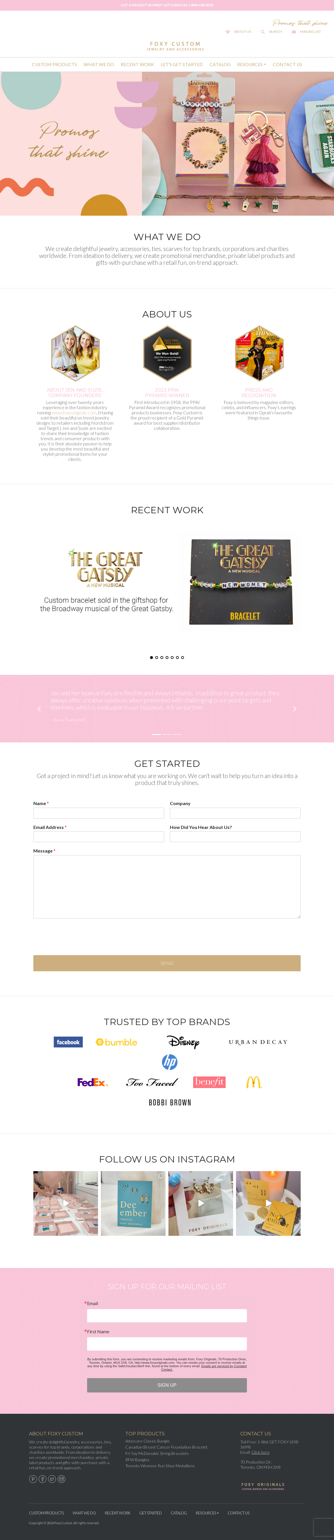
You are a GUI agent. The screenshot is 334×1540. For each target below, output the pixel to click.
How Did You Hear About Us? (201, 827)
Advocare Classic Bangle (147, 1441)
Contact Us (287, 64)
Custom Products (54, 64)
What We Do (99, 64)
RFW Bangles (137, 1459)
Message (44, 850)
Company (180, 803)
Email (92, 1303)
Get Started (150, 1513)
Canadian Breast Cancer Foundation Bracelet (166, 1447)
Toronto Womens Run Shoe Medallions (160, 1465)
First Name (98, 1331)
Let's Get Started (182, 64)
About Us (242, 31)
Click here (261, 1452)
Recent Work (137, 64)
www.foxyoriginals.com (74, 412)
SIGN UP (167, 1385)
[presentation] (77, 945)
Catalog (220, 64)
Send (167, 963)
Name (41, 803)
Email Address (50, 827)
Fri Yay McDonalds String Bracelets (157, 1453)
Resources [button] (250, 64)
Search (275, 31)
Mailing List (310, 31)
